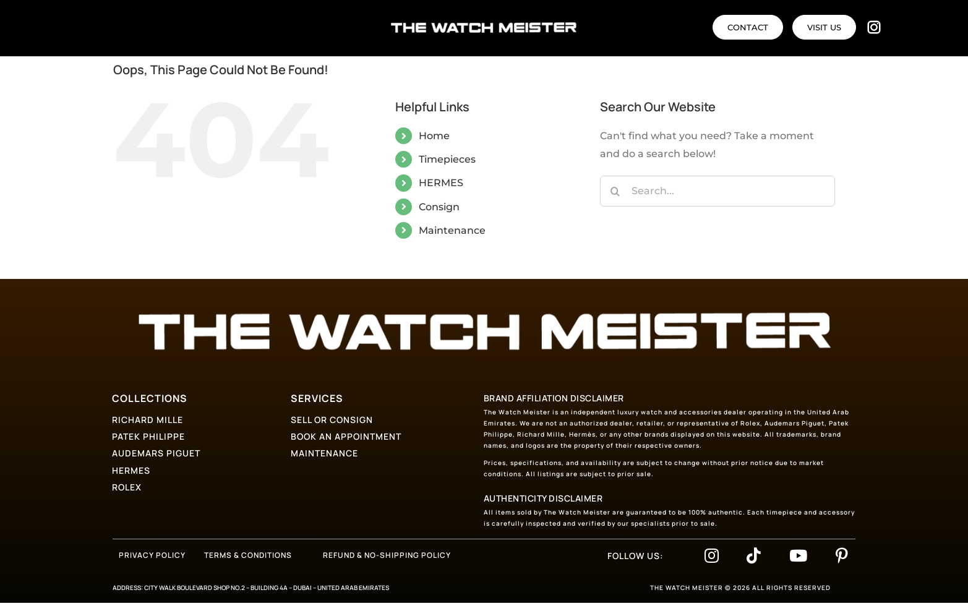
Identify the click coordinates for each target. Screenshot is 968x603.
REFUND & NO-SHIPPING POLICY (387, 555)
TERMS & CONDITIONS (248, 555)
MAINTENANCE (324, 453)
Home (434, 136)
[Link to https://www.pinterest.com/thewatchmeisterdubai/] (842, 555)
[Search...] (717, 191)
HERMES (441, 183)
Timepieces (447, 159)
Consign (439, 207)
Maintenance (452, 230)
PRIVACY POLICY (152, 555)
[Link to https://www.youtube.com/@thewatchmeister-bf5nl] (798, 555)
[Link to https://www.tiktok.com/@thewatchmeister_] (754, 555)
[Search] (615, 191)
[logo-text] (483, 27)
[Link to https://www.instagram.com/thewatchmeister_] (712, 555)
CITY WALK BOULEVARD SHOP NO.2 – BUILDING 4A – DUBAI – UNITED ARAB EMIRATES (266, 587)
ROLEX (127, 487)
